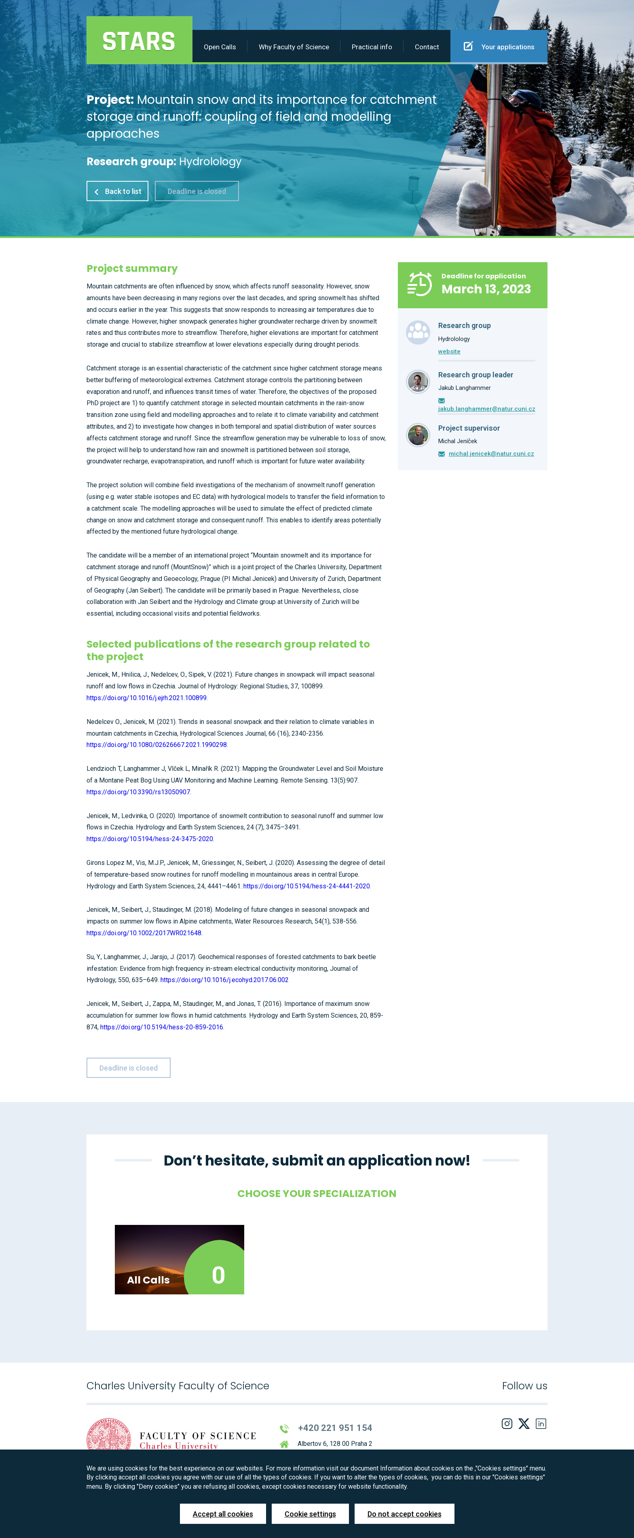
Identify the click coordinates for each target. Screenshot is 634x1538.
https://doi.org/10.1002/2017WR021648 (144, 933)
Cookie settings (310, 1514)
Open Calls (220, 47)
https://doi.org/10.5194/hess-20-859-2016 (161, 1027)
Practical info (372, 47)
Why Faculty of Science (294, 47)
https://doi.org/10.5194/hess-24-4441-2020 (306, 886)
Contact (427, 47)
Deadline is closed (197, 191)
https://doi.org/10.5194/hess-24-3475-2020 (150, 839)
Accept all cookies (223, 1514)
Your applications (499, 45)
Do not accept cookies (405, 1514)
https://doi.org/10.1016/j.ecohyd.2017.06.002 (225, 980)
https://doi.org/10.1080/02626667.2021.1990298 (157, 745)
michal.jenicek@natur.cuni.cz (491, 453)
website (449, 351)
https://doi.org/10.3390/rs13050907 (138, 792)
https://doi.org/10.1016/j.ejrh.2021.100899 (147, 698)
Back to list (117, 191)
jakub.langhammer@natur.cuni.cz (486, 408)
